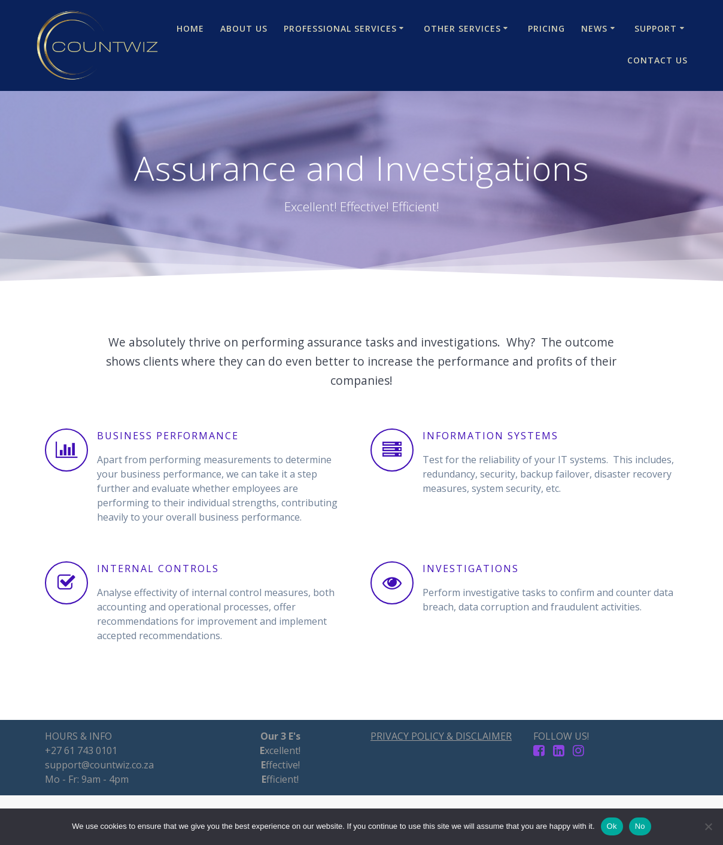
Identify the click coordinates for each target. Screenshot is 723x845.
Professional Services (340, 28)
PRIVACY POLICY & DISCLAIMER (441, 736)
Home (190, 28)
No (640, 826)
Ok (612, 826)
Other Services (462, 28)
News (594, 28)
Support (655, 28)
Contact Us (657, 60)
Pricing (546, 28)
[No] (708, 826)
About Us (244, 28)
